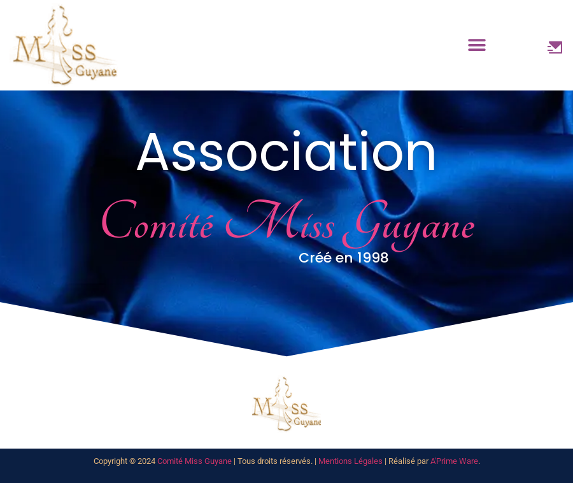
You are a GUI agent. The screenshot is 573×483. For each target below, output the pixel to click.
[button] (477, 45)
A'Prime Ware (454, 461)
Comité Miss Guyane (194, 461)
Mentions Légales (350, 461)
